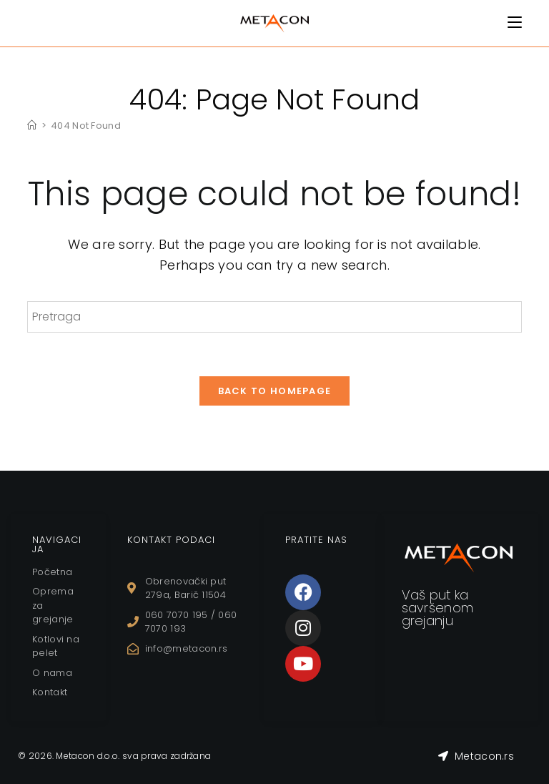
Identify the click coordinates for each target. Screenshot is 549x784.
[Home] (31, 125)
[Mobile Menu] (515, 22)
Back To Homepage (275, 391)
